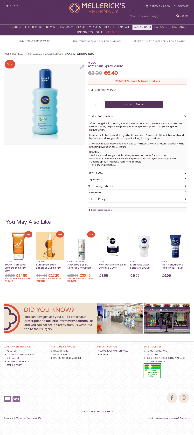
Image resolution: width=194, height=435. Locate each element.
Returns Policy (14, 365)
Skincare (124, 27)
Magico (159, 418)
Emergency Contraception (66, 358)
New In (50, 27)
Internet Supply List (155, 361)
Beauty (109, 27)
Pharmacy (66, 27)
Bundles (15, 27)
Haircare (160, 27)
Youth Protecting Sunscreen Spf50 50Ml (15, 267)
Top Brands (85, 32)
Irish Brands (33, 27)
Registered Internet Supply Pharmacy (164, 358)
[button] (82, 67)
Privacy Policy (153, 354)
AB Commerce (183, 418)
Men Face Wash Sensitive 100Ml (140, 266)
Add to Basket (134, 104)
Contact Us (12, 358)
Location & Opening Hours (19, 354)
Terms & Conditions (155, 350)
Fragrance (178, 27)
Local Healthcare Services (113, 350)
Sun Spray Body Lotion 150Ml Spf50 (48, 266)
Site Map (103, 354)
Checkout (181, 6)
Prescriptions (59, 350)
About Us (11, 350)
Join (16, 5)
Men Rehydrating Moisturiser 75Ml (172, 266)
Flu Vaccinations (61, 354)
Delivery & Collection (17, 361)
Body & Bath (142, 27)
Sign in (8, 5)
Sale (99, 32)
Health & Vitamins (88, 27)
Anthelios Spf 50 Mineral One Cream (79, 266)
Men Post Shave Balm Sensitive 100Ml (112, 266)
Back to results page (101, 210)
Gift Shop (112, 32)
